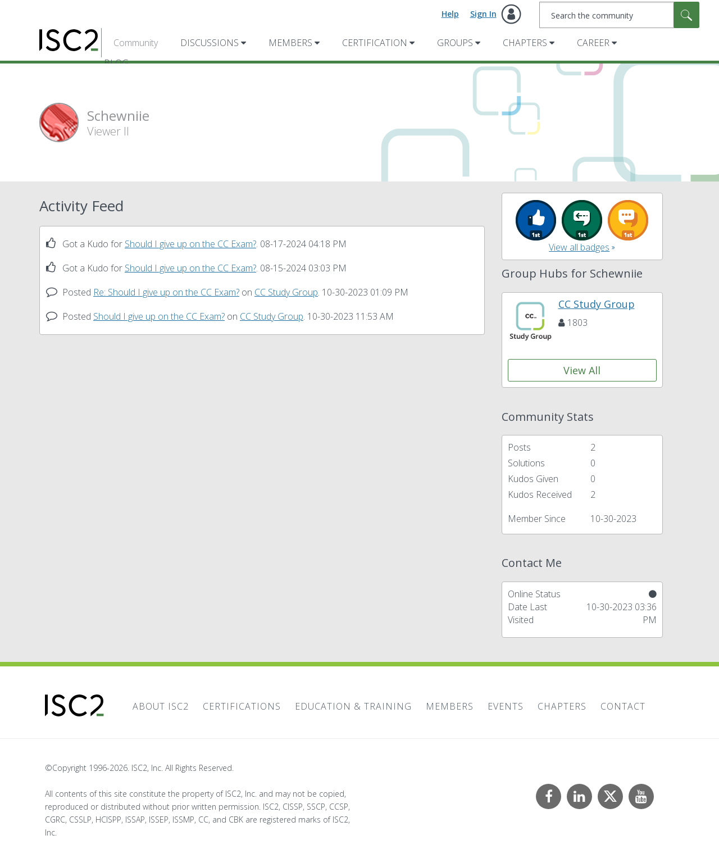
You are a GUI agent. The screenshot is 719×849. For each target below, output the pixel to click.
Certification (374, 43)
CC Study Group (286, 292)
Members (290, 43)
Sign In (483, 13)
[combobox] (619, 15)
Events (506, 706)
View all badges (579, 247)
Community (135, 43)
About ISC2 (161, 706)
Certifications (242, 706)
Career (593, 43)
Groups (455, 43)
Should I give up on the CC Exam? (190, 244)
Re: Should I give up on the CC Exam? (166, 292)
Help (450, 13)
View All (581, 370)
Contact (622, 706)
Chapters (525, 43)
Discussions (209, 43)
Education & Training (353, 706)
